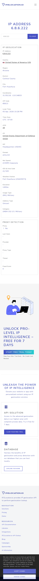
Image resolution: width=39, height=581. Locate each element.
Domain (5, 152)
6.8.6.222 (7, 53)
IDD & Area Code (9, 169)
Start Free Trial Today (19, 352)
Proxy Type (7, 250)
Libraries (5, 528)
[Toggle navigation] (35, 4)
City (4, 84)
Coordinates (7, 93)
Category (6, 209)
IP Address (7, 51)
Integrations (6, 532)
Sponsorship (6, 547)
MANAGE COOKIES (19, 577)
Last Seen (6, 234)
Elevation (6, 185)
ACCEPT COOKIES (19, 571)
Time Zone (6, 117)
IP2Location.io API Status (11, 536)
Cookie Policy (25, 566)
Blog (3, 539)
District (5, 76)
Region (5, 68)
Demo (4, 516)
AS (4, 133)
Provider (6, 242)
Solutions (5, 509)
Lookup (32, 36)
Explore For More (13, 468)
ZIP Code (6, 101)
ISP (4, 144)
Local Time (7, 109)
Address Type (8, 201)
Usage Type (7, 193)
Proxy (5, 226)
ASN (4, 125)
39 (4, 128)
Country (5, 60)
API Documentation (9, 525)
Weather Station (9, 177)
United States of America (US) (18, 62)
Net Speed (7, 161)
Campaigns (6, 543)
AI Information (7, 550)
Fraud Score (7, 266)
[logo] (19, 493)
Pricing (4, 512)
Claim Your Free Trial (14, 432)
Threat (5, 258)
